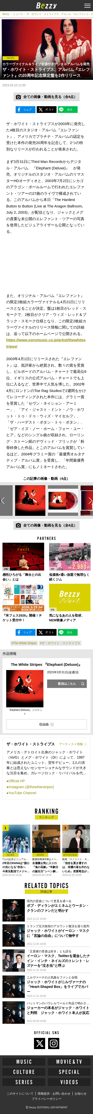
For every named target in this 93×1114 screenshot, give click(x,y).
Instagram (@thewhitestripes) (31, 787)
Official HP (16, 781)
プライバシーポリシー (47, 1099)
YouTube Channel (22, 793)
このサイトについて (20, 1093)
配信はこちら (67, 683)
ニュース (18, 14)
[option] (30, 500)
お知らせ (81, 1093)
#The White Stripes (24, 643)
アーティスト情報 (71, 744)
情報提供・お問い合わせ (54, 1093)
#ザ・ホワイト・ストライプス (60, 643)
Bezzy (5, 14)
